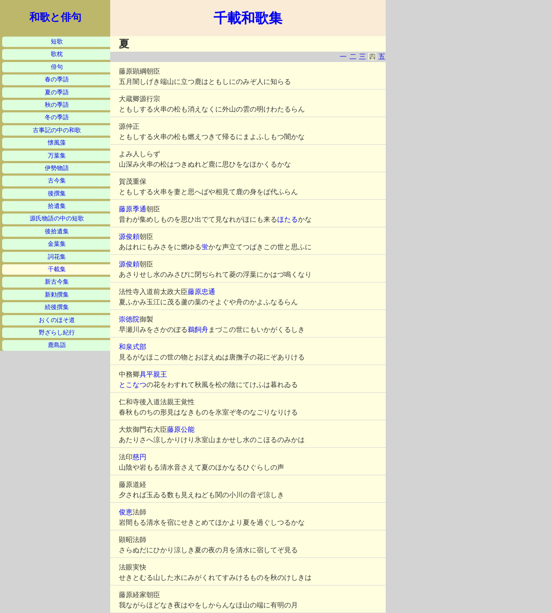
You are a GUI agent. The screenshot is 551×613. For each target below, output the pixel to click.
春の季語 (57, 79)
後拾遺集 (57, 231)
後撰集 (57, 193)
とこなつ (132, 384)
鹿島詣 (57, 345)
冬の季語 (57, 117)
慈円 (139, 457)
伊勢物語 (57, 168)
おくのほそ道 (57, 320)
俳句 (57, 67)
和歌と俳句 (55, 17)
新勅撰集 (57, 294)
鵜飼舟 (198, 329)
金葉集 (57, 244)
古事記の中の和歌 (57, 130)
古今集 (57, 180)
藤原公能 (181, 429)
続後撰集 (57, 307)
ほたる (287, 219)
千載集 (57, 269)
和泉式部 (132, 346)
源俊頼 (129, 236)
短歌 (57, 41)
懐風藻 (57, 142)
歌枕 (57, 54)
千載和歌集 (248, 18)
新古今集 (57, 282)
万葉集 (57, 155)
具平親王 (153, 374)
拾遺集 (57, 206)
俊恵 (126, 512)
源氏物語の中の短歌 (57, 218)
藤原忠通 (201, 291)
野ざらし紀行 (57, 332)
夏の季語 (57, 92)
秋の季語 (57, 105)
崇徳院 (129, 319)
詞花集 (57, 257)
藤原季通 (132, 209)
